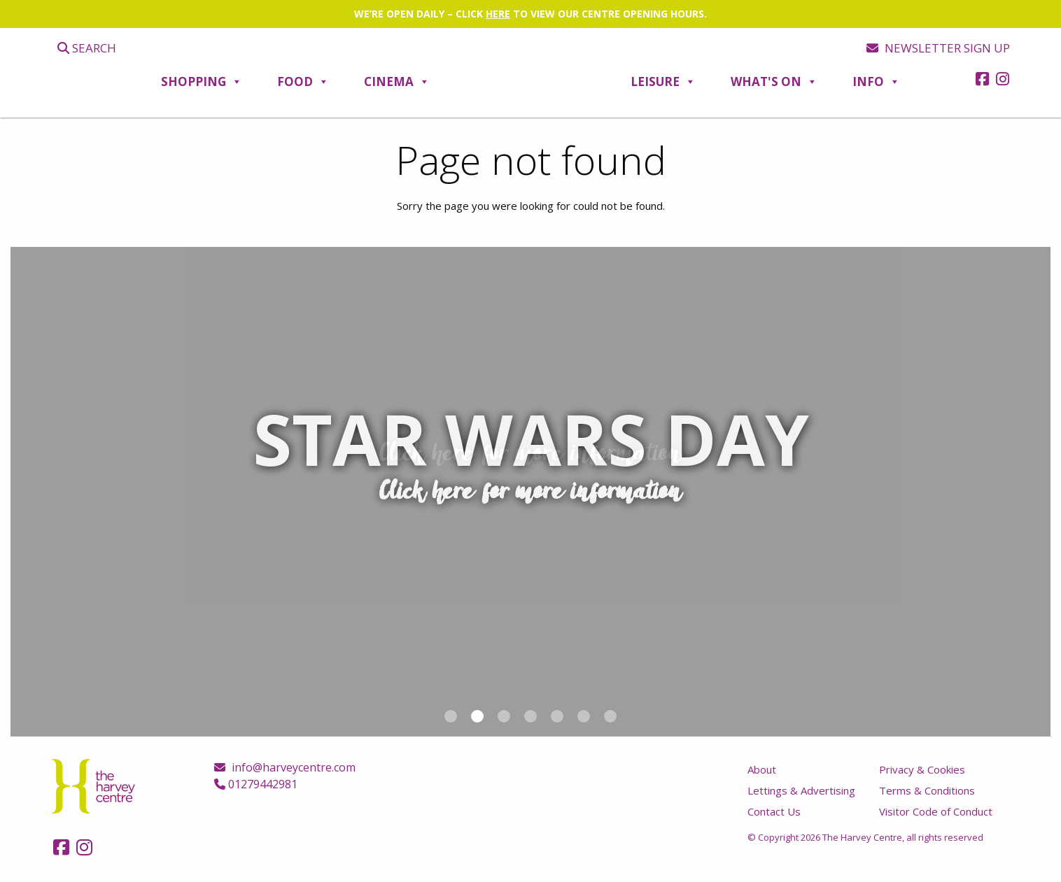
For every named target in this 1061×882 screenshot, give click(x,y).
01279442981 (255, 784)
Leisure (663, 82)
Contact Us (774, 811)
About (761, 769)
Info (876, 82)
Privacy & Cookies (922, 769)
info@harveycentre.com (285, 767)
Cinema (397, 82)
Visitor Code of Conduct (935, 811)
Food (303, 82)
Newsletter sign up (938, 48)
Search (86, 48)
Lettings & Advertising (801, 790)
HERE (498, 13)
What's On (774, 82)
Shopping (201, 82)
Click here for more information (530, 454)
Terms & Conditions (927, 790)
